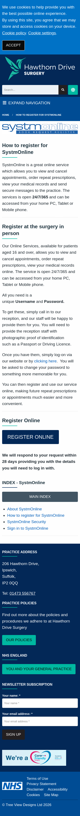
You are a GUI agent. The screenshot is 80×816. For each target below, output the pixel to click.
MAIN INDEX (40, 497)
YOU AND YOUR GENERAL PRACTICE (39, 669)
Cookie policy (14, 33)
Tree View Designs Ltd (24, 805)
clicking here (45, 361)
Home (5, 115)
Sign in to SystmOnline (27, 528)
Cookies (33, 795)
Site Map (51, 795)
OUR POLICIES (19, 640)
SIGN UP (13, 734)
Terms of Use (37, 779)
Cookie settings (42, 33)
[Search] (30, 90)
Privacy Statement (41, 784)
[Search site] (62, 90)
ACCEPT (13, 45)
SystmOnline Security (26, 521)
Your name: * (11, 695)
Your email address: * (17, 714)
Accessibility (58, 789)
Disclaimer (35, 789)
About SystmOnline (24, 509)
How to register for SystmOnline (38, 115)
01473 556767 (23, 593)
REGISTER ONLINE (30, 437)
